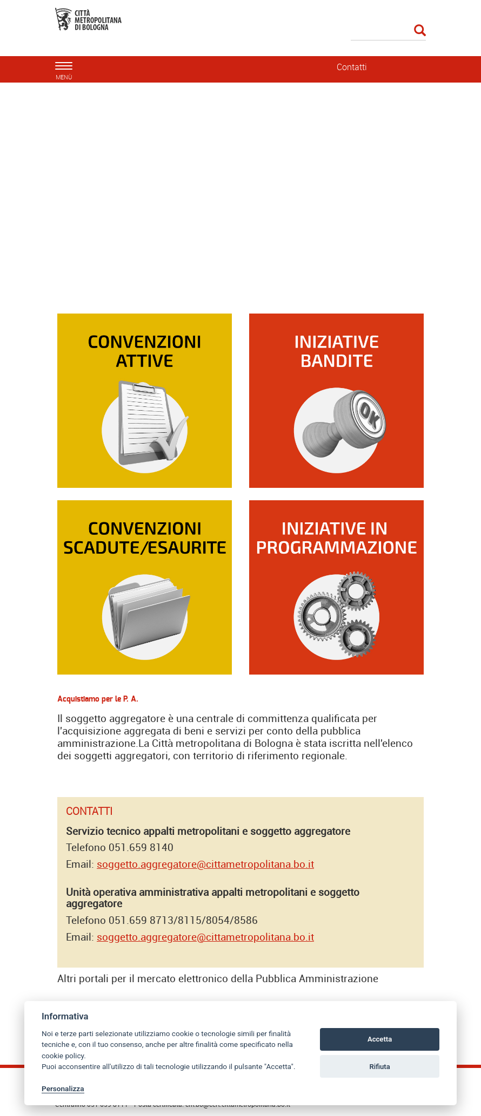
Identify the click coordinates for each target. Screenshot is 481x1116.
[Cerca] (388, 31)
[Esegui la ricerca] (420, 31)
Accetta (380, 1039)
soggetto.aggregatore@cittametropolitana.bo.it (205, 864)
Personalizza (63, 1088)
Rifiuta (379, 1067)
